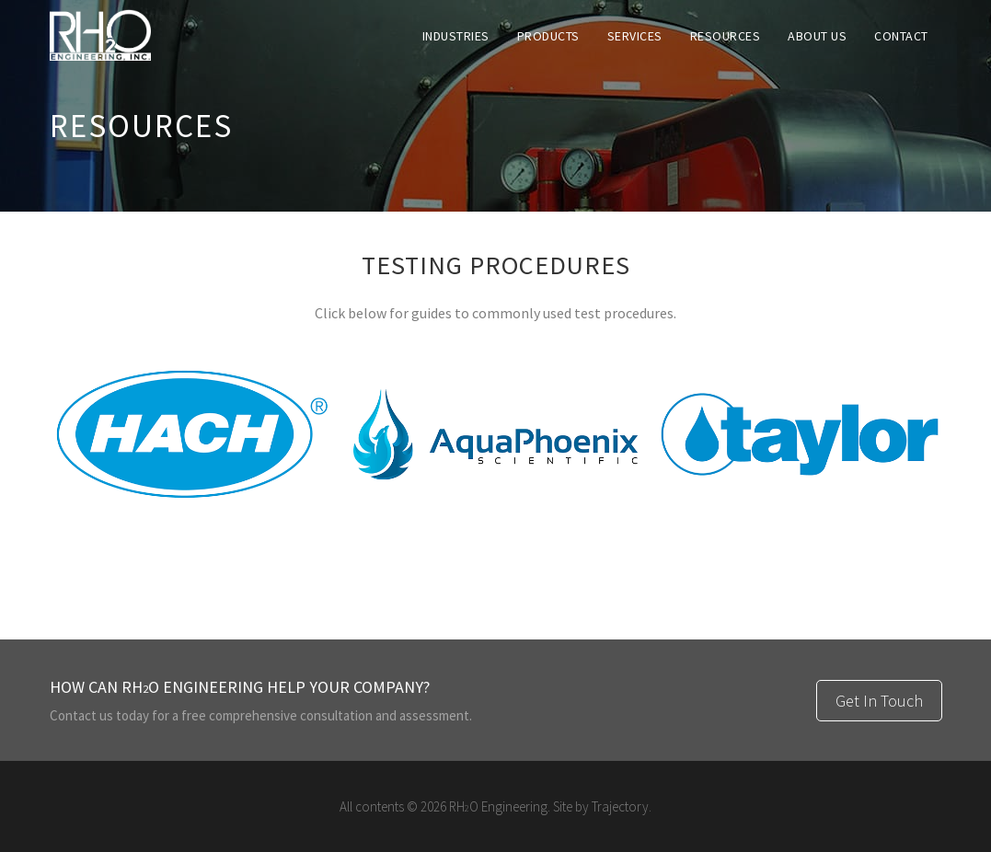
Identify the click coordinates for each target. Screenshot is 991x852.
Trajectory (620, 806)
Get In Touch (879, 700)
